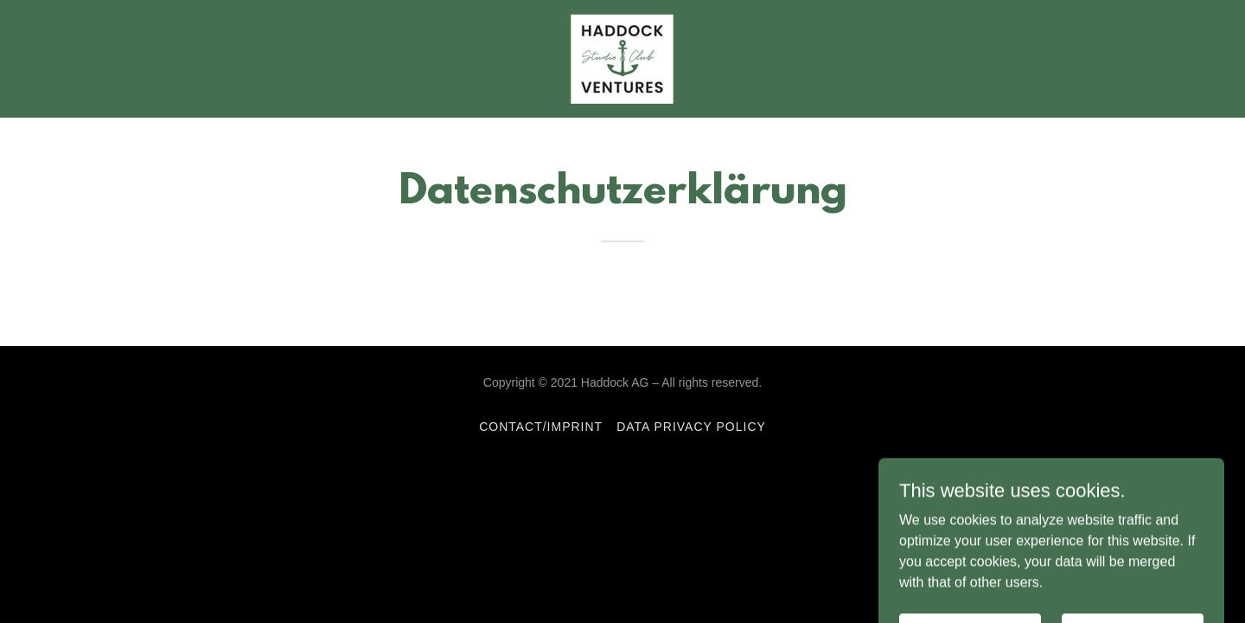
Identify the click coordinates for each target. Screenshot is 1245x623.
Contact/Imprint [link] (541, 427)
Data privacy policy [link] (691, 427)
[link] (622, 57)
